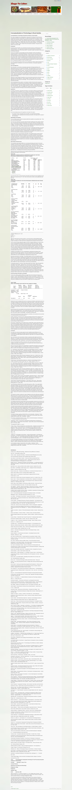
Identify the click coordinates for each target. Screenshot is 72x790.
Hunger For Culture (19, 3)
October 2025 (49, 93)
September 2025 (50, 95)
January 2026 (49, 90)
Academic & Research (51, 55)
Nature (48, 68)
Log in (12, 786)
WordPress (54, 788)
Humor (48, 65)
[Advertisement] (36, 23)
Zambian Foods (29, 13)
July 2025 (48, 98)
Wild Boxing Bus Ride (50, 48)
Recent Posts (17, 13)
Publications (23, 13)
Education (48, 60)
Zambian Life (36, 13)
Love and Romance (50, 67)
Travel (48, 73)
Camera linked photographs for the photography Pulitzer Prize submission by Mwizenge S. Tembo (52, 39)
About (12, 13)
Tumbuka (48, 75)
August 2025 (49, 97)
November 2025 (50, 92)
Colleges (57, 13)
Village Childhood (50, 77)
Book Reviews (49, 57)
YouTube (60, 0)
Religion (48, 70)
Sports (48, 72)
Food (48, 62)
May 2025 (48, 102)
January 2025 (49, 105)
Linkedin (59, 0)
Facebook (58, 0)
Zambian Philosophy (43, 13)
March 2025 (49, 103)
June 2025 (49, 100)
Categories (47, 53)
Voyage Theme (59, 788)
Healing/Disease (51, 13)
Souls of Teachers (50, 45)
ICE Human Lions (49, 43)
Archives (47, 88)
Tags (50, 88)
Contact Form (47, 83)
